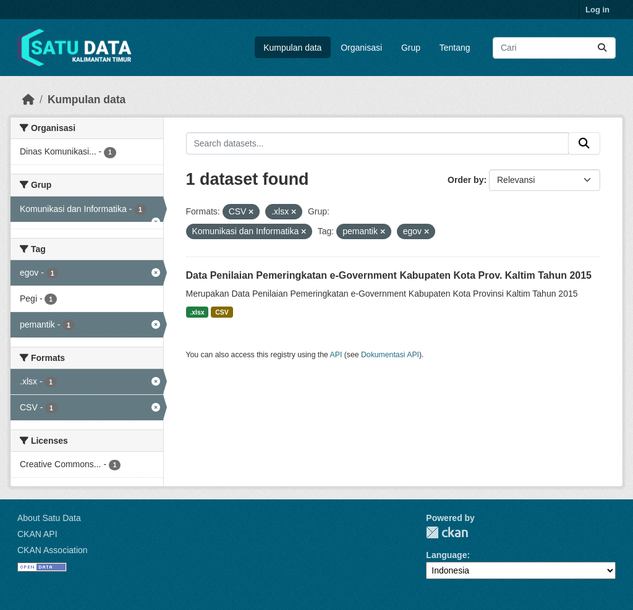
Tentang (455, 48)
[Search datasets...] (554, 48)
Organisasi (361, 48)
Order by (465, 180)
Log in (597, 9)
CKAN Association (52, 550)
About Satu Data (49, 518)
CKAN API (37, 534)
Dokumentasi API (390, 354)
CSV (222, 312)
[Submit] (602, 48)
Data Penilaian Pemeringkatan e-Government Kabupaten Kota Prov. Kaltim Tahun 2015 (389, 275)
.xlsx (197, 312)
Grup (410, 48)
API (336, 354)
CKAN (447, 532)
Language (446, 555)
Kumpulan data (292, 48)
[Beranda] (28, 99)
